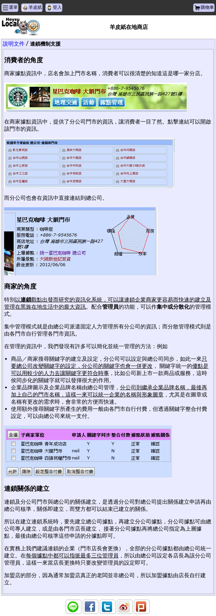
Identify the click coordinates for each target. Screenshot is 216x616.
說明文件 (14, 43)
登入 (57, 7)
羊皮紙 (35, 7)
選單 (13, 7)
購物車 (207, 7)
